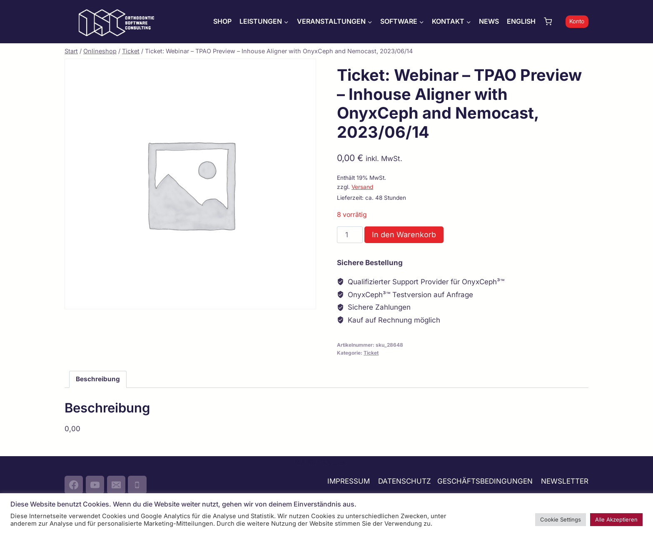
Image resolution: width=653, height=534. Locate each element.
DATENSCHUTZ (404, 481)
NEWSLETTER (564, 481)
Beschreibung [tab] (98, 379)
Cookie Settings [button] (560, 519)
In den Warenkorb (404, 234)
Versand (362, 187)
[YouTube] (95, 485)
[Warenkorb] (552, 21)
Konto (576, 21)
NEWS (489, 21)
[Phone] (137, 485)
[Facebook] (74, 485)
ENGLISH (521, 21)
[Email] (116, 485)
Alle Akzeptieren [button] (616, 519)
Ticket (371, 353)
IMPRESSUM (348, 481)
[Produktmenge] (350, 234)
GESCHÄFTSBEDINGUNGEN (486, 481)
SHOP (222, 21)
